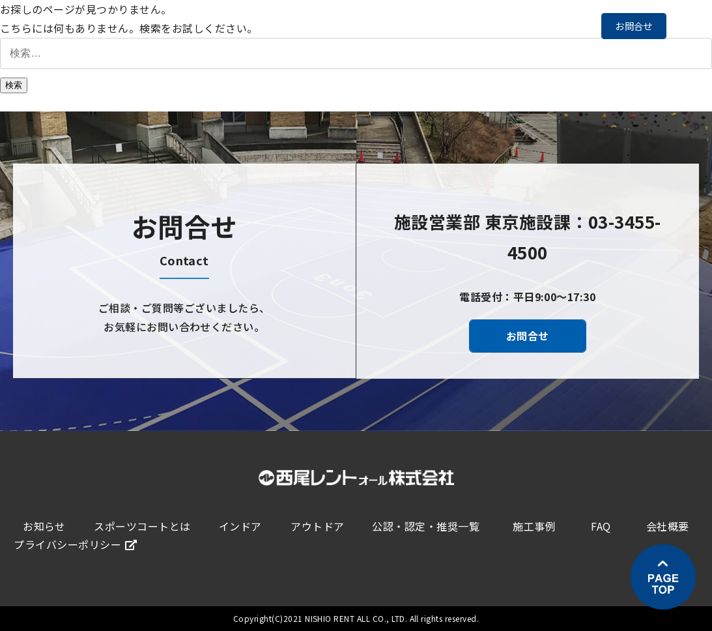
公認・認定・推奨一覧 (425, 526)
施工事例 (534, 526)
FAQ (600, 526)
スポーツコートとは (142, 526)
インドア (240, 526)
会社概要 (667, 526)
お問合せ (634, 26)
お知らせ (44, 526)
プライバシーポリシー (75, 544)
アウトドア (317, 526)
